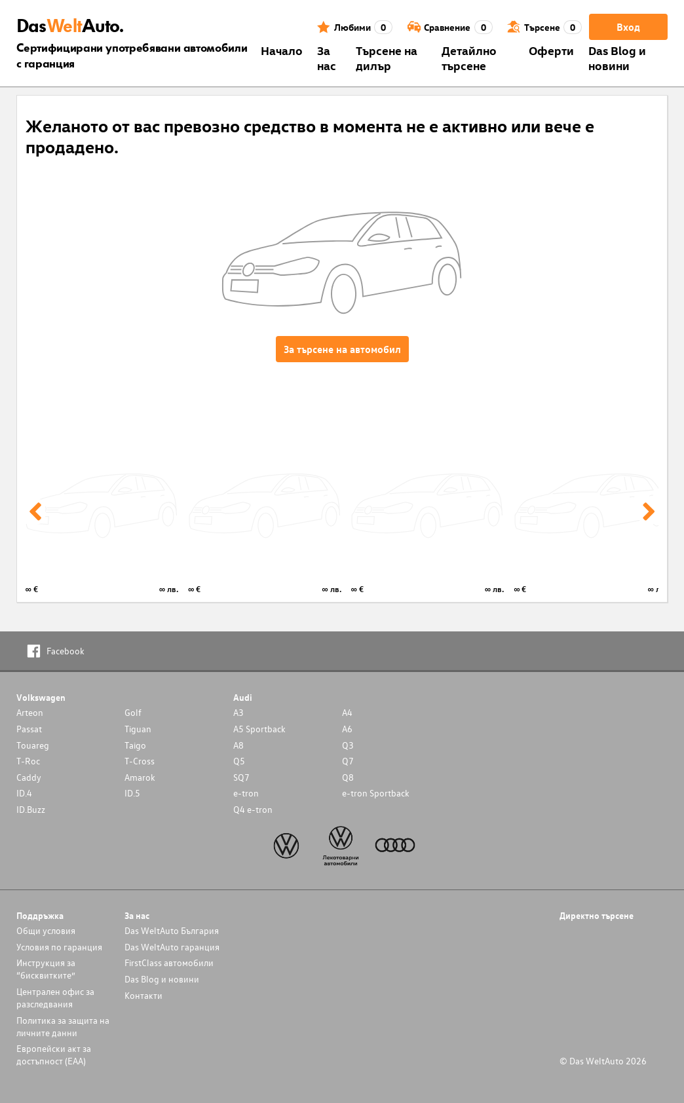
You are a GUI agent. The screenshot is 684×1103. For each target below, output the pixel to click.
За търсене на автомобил (342, 349)
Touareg (32, 745)
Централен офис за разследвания (55, 997)
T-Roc (28, 761)
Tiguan (137, 728)
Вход (628, 26)
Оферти (551, 50)
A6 (347, 728)
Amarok (139, 777)
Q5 (239, 761)
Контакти (143, 995)
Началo (282, 50)
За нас (326, 58)
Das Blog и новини (617, 58)
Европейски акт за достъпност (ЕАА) (53, 1054)
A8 (238, 745)
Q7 (348, 761)
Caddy (28, 777)
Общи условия (45, 930)
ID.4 (24, 793)
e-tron (246, 793)
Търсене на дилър (386, 58)
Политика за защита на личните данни (62, 1026)
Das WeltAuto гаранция (171, 947)
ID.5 (132, 793)
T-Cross (139, 761)
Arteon (29, 712)
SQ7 (241, 777)
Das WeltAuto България (171, 930)
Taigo (135, 745)
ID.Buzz (30, 809)
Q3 (348, 745)
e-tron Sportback (375, 793)
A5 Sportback (259, 728)
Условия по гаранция (59, 947)
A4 (347, 712)
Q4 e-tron (253, 809)
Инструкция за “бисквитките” (45, 968)
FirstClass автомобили (169, 962)
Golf (133, 712)
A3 (238, 712)
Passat (29, 728)
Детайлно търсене (469, 58)
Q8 (348, 777)
